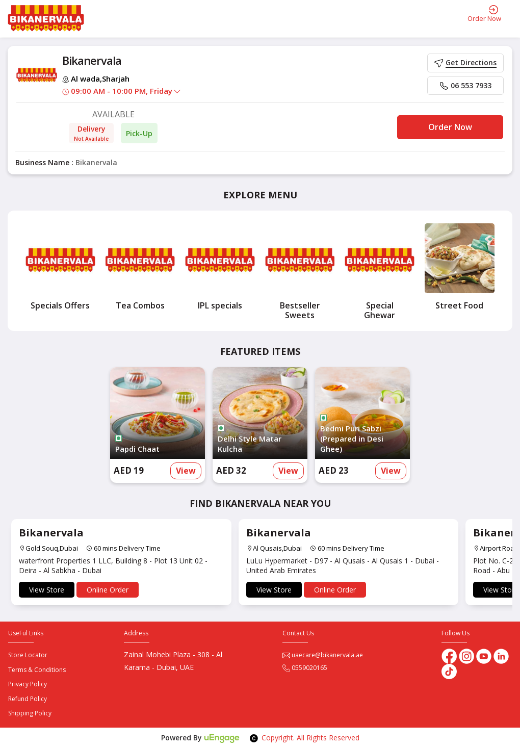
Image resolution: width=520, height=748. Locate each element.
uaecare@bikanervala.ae (322, 655)
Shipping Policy (29, 713)
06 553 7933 (465, 85)
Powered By (200, 737)
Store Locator (27, 655)
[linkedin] (501, 655)
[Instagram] (467, 655)
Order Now (450, 127)
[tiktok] (449, 671)
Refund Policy (27, 698)
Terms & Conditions (37, 669)
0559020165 (304, 667)
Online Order (107, 590)
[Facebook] (449, 655)
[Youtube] (484, 655)
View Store (46, 590)
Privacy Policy (27, 684)
